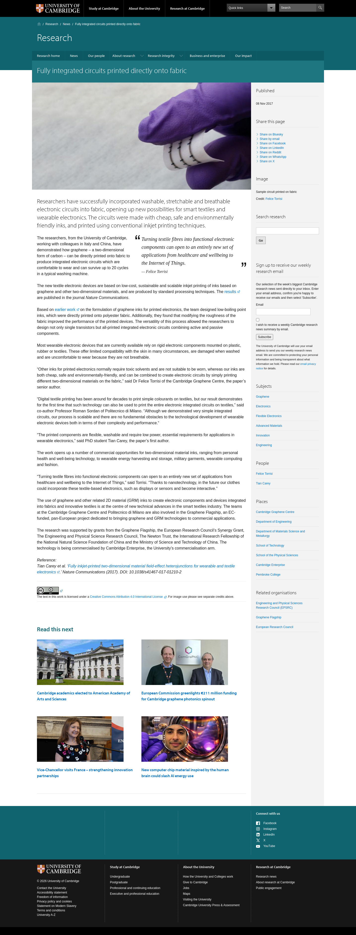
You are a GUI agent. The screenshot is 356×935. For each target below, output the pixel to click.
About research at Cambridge (275, 882)
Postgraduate (119, 882)
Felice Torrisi (273, 199)
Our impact (243, 55)
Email (259, 304)
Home (39, 24)
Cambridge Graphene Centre (275, 512)
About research (123, 55)
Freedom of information (52, 897)
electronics (263, 406)
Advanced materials (269, 425)
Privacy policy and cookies (54, 901)
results (230, 292)
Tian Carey (263, 483)
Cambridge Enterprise (270, 565)
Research (51, 24)
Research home (48, 55)
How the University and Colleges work (208, 876)
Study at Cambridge (104, 8)
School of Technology (270, 545)
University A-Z (46, 915)
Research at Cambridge (187, 8)
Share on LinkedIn (272, 148)
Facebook (270, 823)
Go (261, 240)
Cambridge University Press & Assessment (211, 905)
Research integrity (161, 55)
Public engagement (269, 888)
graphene (262, 396)
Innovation (263, 435)
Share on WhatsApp (273, 157)
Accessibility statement (52, 892)
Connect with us (268, 813)
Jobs (186, 888)
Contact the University (51, 888)
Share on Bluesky (271, 134)
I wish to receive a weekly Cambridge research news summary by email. (287, 327)
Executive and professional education (134, 893)
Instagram (270, 829)
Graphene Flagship (268, 617)
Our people (96, 55)
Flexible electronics (269, 416)
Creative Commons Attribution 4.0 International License (126, 596)
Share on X (267, 161)
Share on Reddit (270, 152)
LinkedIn (269, 834)
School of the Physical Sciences (277, 555)
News (66, 24)
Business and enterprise (207, 55)
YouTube (269, 846)
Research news (266, 876)
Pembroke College (268, 574)
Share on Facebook (273, 143)
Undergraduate (120, 876)
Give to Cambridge (195, 882)
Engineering (264, 445)
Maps (186, 893)
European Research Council (274, 627)
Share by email (270, 139)
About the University (144, 8)
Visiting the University (197, 899)
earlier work (65, 309)
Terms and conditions (51, 910)
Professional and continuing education (135, 888)
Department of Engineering (273, 521)
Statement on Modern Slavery (56, 906)
